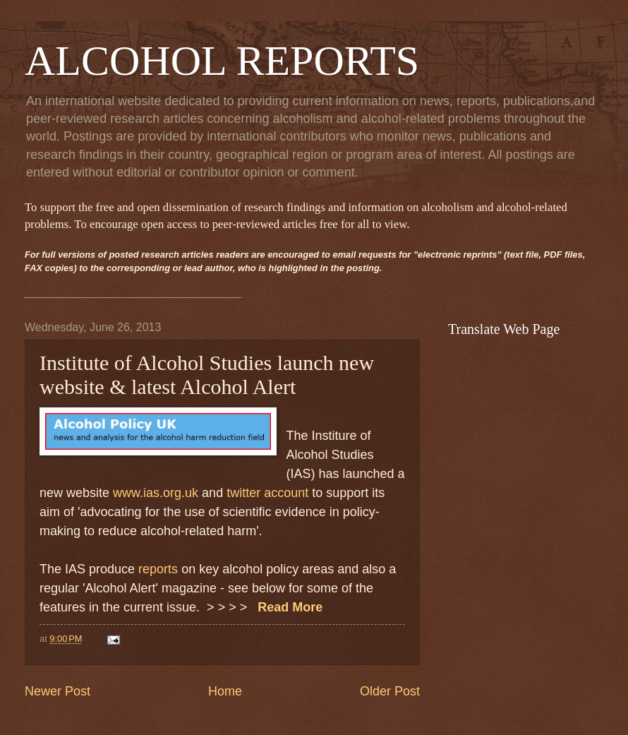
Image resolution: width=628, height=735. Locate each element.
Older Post (390, 691)
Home (225, 691)
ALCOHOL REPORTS (222, 60)
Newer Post (57, 691)
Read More (288, 607)
